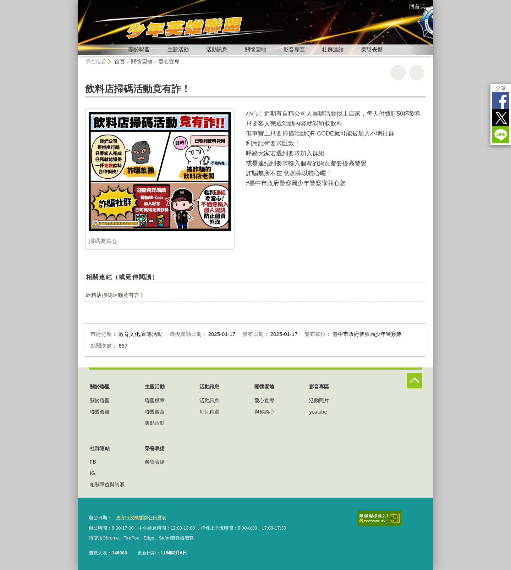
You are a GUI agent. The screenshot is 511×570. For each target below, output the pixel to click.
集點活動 (155, 423)
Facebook (500, 100)
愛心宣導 (169, 62)
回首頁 (417, 6)
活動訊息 (216, 49)
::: (75, 3)
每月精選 (209, 412)
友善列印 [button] (398, 73)
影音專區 (294, 49)
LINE (500, 134)
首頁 (119, 62)
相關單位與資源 (107, 484)
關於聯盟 (139, 49)
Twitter (500, 117)
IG (92, 473)
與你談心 (264, 412)
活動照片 (319, 400)
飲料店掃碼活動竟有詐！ (115, 295)
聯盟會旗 (100, 412)
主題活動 (178, 49)
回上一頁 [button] (416, 73)
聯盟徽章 (155, 412)
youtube (318, 412)
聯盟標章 (155, 400)
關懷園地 (255, 49)
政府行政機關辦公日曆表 (140, 517)
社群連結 (333, 49)
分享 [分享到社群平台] (500, 88)
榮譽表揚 (372, 49)
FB (93, 462)
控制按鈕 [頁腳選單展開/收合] (414, 380)
